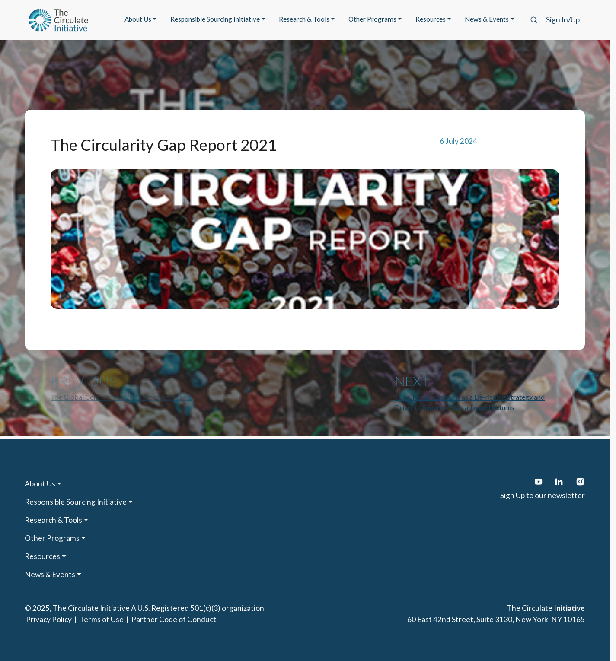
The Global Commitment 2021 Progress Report (121, 397)
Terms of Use (102, 619)
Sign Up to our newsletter (542, 495)
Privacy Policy (49, 619)
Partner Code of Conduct (173, 619)
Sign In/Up (563, 19)
